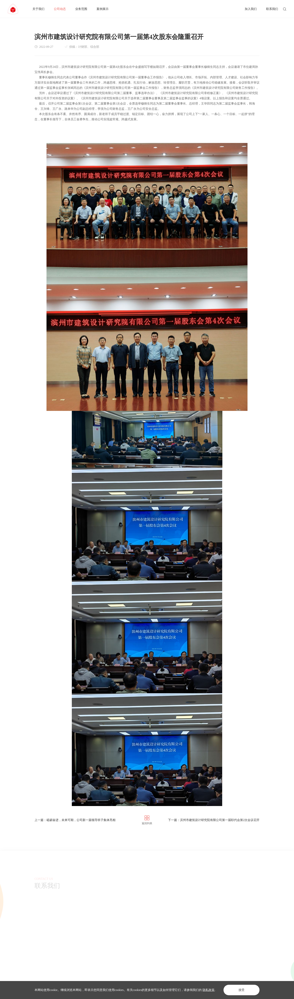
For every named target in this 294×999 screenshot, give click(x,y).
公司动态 (60, 8)
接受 (241, 990)
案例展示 (103, 8)
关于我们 (38, 8)
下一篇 (214, 820)
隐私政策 (208, 990)
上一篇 (75, 820)
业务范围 (81, 8)
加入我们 (251, 8)
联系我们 (272, 8)
